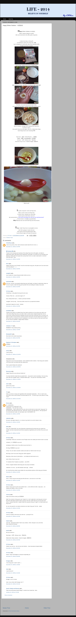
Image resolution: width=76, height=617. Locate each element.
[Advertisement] (26, 603)
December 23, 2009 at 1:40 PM (13, 413)
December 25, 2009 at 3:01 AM (13, 584)
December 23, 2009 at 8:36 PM (13, 548)
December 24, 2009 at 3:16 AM (13, 573)
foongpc (8, 560)
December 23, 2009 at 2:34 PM (13, 472)
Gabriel (8, 520)
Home (4, 19)
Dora (7, 263)
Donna (7, 403)
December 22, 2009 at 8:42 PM (13, 337)
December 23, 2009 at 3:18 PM (13, 490)
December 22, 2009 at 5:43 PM (13, 306)
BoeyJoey (8, 371)
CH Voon (8, 291)
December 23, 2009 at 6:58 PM (13, 526)
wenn (7, 383)
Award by (11, 19)
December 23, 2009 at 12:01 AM (13, 398)
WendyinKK (9, 334)
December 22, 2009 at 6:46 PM (13, 321)
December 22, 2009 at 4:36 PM (13, 268)
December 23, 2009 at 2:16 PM (13, 433)
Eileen (7, 476)
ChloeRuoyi (9, 242)
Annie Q (8, 494)
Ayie (7, 569)
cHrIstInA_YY (9, 325)
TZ (6, 392)
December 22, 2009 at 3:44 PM (13, 246)
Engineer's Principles (11, 342)
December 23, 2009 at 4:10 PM (13, 508)
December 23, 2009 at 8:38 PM (13, 556)
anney (7, 350)
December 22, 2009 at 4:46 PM (13, 277)
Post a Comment (8, 595)
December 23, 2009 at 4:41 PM (13, 516)
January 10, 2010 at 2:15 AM (12, 592)
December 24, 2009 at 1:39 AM (13, 564)
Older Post (47, 608)
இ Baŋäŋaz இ (9, 251)
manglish (8, 273)
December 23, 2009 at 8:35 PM (13, 539)
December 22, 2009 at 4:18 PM (13, 259)
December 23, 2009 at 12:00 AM (13, 387)
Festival (8, 237)
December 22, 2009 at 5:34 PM (13, 286)
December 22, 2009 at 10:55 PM (13, 366)
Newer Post (6, 608)
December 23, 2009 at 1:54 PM (13, 422)
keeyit (7, 530)
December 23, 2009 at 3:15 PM (13, 480)
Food (11, 237)
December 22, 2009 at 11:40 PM (13, 379)
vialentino (8, 418)
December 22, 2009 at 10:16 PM (13, 354)
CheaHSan (8, 310)
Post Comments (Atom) (14, 611)
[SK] (7, 426)
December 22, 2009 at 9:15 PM (13, 346)
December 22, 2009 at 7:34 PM (13, 329)
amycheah (8, 281)
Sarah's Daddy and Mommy (12, 588)
